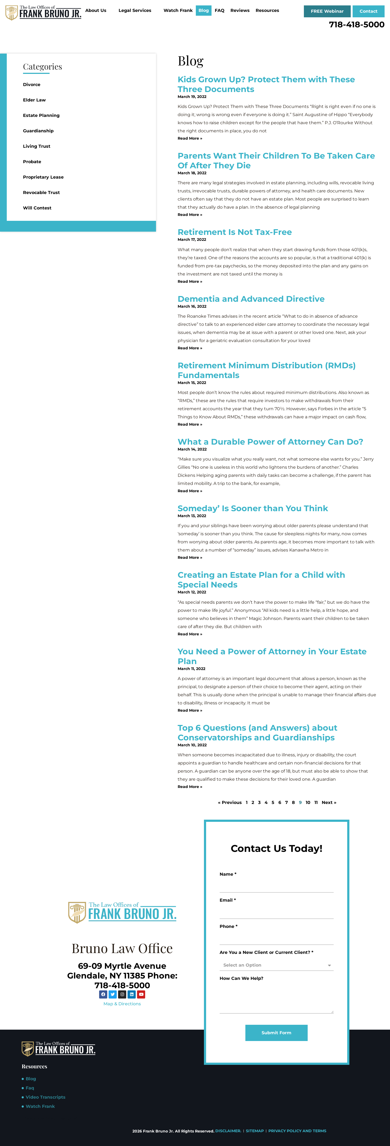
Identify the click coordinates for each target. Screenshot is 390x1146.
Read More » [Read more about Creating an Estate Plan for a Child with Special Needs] (190, 634)
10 (308, 802)
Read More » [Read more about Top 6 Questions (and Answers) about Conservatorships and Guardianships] (190, 786)
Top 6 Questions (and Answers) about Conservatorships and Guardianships (257, 733)
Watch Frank (178, 10)
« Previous (230, 802)
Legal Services (137, 10)
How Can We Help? (241, 978)
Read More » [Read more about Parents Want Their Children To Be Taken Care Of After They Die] (190, 214)
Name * (228, 874)
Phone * (229, 926)
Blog (204, 10)
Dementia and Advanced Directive (251, 299)
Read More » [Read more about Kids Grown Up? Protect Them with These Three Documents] (190, 138)
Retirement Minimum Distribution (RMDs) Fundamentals (267, 370)
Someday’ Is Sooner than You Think (253, 508)
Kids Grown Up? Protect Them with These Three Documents (266, 84)
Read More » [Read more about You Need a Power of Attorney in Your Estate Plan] (190, 710)
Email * (228, 900)
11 (316, 802)
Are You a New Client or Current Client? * (266, 952)
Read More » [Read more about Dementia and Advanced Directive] (190, 348)
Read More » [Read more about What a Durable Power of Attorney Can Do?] (190, 490)
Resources (270, 10)
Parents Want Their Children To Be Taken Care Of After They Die (276, 160)
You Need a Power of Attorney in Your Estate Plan (272, 656)
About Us (98, 10)
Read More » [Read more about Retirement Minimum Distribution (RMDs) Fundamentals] (190, 424)
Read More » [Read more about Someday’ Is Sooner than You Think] (190, 557)
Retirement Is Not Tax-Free (235, 232)
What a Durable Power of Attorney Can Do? (270, 442)
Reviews (240, 10)
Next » (329, 802)
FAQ (220, 10)
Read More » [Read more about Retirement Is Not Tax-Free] (190, 281)
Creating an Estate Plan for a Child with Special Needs (261, 580)
